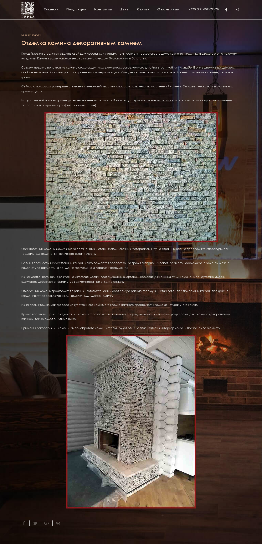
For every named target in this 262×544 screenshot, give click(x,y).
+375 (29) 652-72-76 (204, 9)
